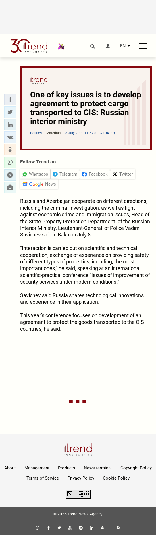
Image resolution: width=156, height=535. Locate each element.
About (10, 468)
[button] (10, 99)
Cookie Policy (116, 478)
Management (36, 468)
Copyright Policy (136, 468)
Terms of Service (42, 478)
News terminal (98, 468)
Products (66, 468)
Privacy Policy (81, 478)
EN (123, 46)
